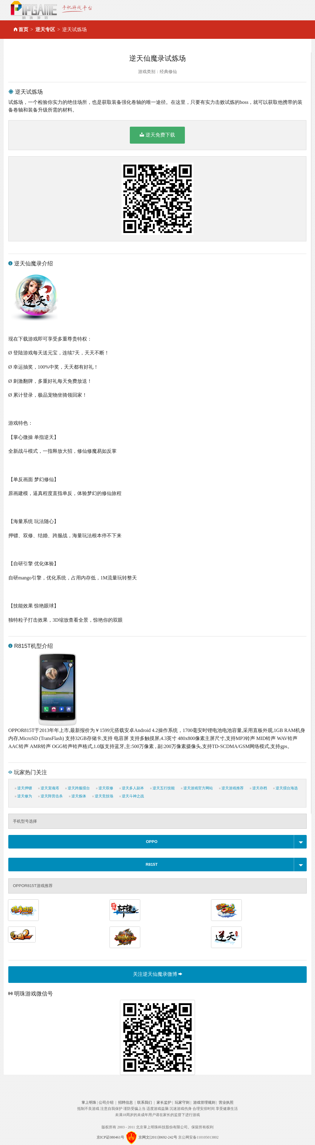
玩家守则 (182, 1102)
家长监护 (164, 1102)
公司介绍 (106, 1102)
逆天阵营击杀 (50, 796)
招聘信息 (125, 1102)
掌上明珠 (89, 1102)
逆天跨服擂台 (77, 788)
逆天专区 (45, 29)
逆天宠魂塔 (48, 788)
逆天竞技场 (102, 796)
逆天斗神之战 (131, 796)
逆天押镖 (23, 788)
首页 (23, 29)
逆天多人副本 (131, 788)
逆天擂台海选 (285, 788)
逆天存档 (258, 788)
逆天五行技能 (162, 788)
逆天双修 (104, 788)
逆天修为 (23, 796)
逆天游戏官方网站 (197, 788)
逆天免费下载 (157, 135)
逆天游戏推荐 (231, 788)
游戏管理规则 (204, 1102)
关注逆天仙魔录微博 (157, 974)
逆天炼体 (77, 796)
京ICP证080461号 (111, 1137)
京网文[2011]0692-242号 (157, 1137)
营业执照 (226, 1102)
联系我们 (144, 1102)
